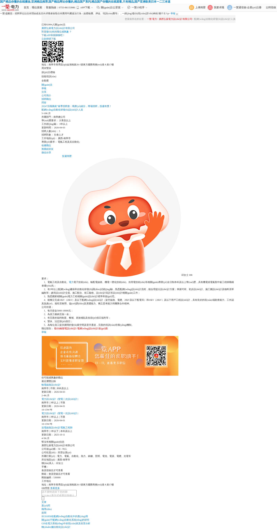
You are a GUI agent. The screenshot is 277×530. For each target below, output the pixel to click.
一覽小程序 (137, 7)
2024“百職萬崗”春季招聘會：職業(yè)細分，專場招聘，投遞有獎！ (77, 106)
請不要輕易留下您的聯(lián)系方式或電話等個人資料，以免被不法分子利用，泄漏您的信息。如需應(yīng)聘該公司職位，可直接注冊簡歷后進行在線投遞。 (61, 494)
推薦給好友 (47, 149)
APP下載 (85, 7)
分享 (44, 92)
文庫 (44, 503)
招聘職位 (46, 99)
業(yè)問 (46, 506)
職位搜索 (37, 7)
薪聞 (44, 514)
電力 (71, 282)
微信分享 (46, 152)
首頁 (26, 7)
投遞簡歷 (67, 156)
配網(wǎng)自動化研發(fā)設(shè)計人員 (62, 109)
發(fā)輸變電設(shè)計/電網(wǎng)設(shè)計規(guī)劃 (81, 328)
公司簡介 (46, 95)
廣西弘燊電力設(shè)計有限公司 (175, 19)
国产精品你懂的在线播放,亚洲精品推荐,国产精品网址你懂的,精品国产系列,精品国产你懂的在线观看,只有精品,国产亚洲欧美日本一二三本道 (85, 1)
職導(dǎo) (47, 510)
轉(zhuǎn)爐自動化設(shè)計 (56, 528)
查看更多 (55, 488)
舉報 (173, 13)
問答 (44, 102)
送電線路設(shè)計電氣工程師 (57, 427)
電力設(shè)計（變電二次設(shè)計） (61, 399)
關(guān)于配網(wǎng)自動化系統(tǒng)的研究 (65, 521)
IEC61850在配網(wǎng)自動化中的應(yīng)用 (65, 517)
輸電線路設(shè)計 (51, 384)
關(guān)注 (47, 84)
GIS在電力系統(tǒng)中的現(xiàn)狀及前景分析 (66, 524)
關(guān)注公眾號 (111, 7)
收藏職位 (46, 145)
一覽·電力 (152, 19)
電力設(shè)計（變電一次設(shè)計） (61, 413)
